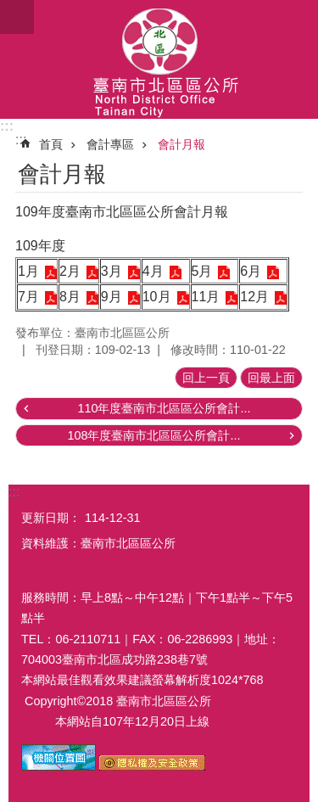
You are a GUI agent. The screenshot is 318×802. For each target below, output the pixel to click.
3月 (111, 271)
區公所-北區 (159, 59)
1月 (28, 271)
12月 (254, 296)
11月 (206, 296)
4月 (153, 271)
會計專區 (110, 144)
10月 (156, 296)
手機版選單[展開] (17, 17)
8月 (70, 296)
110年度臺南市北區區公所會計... (163, 408)
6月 (250, 271)
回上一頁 (206, 377)
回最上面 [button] (271, 377)
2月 (70, 271)
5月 (202, 271)
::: (7, 126)
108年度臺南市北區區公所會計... (153, 435)
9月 (111, 296)
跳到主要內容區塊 (8, 8)
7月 (28, 296)
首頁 (51, 144)
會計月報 (181, 144)
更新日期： (51, 517)
